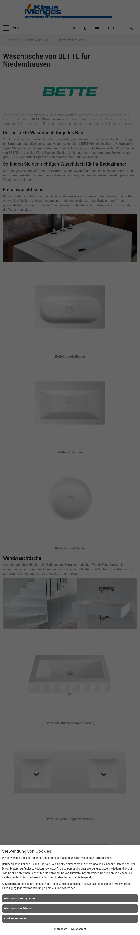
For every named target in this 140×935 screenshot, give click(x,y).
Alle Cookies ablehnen (18, 908)
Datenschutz (78, 928)
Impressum (60, 928)
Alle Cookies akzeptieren (19, 898)
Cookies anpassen (15, 918)
